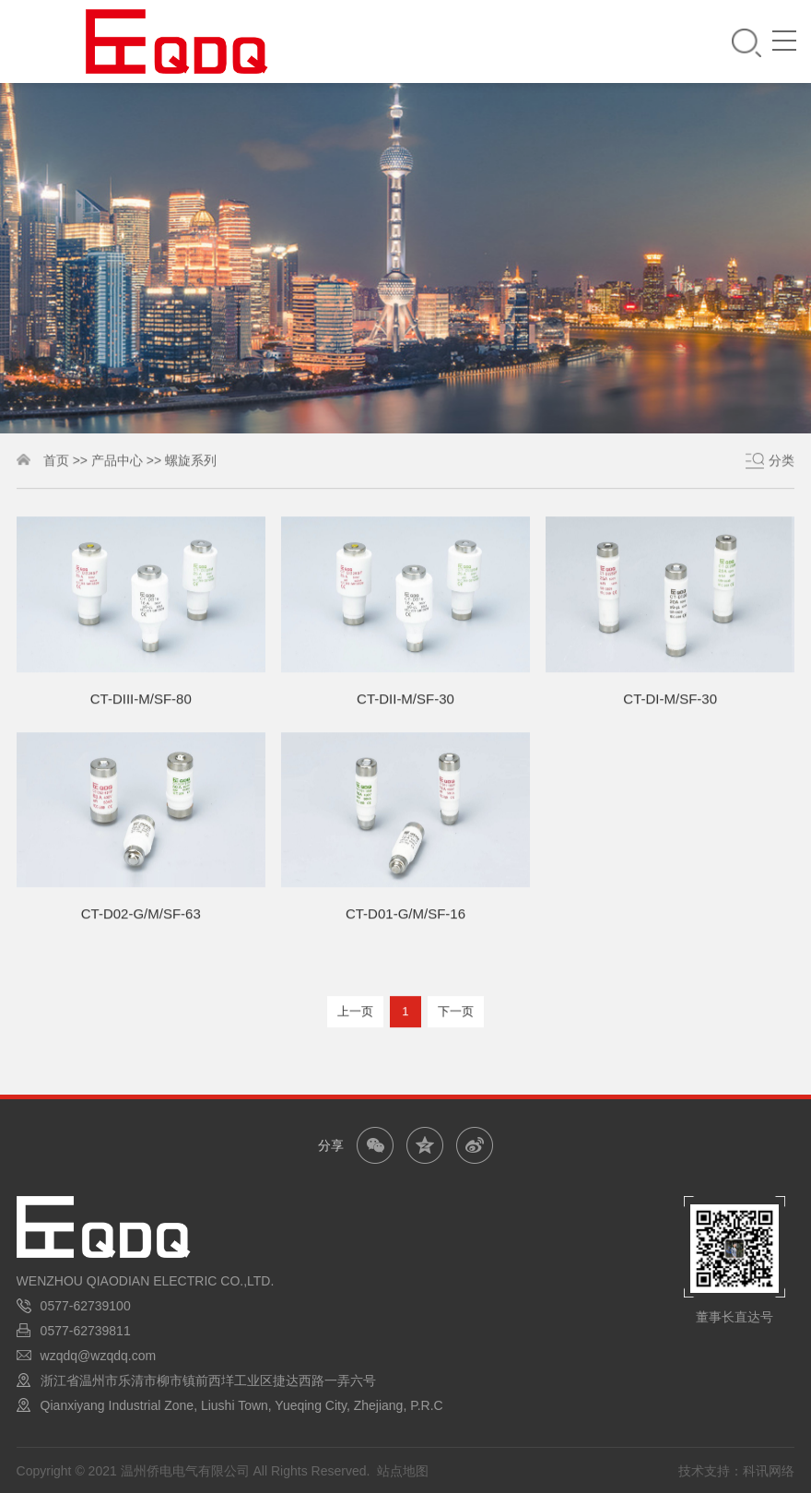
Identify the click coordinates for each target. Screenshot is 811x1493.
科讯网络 (768, 1470)
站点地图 (403, 1470)
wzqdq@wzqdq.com (99, 1355)
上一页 (355, 1014)
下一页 (456, 1014)
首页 (56, 462)
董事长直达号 (734, 1316)
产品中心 (117, 462)
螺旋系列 (191, 462)
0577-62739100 (86, 1305)
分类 (781, 462)
